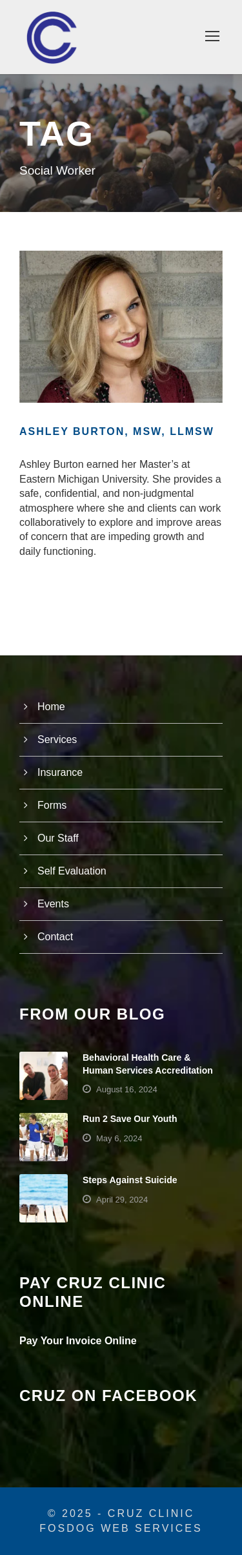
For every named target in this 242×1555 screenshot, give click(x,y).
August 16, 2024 (126, 1089)
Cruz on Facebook (108, 1395)
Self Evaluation (71, 870)
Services (57, 739)
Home (51, 706)
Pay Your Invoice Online (78, 1340)
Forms (51, 805)
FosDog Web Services (120, 1528)
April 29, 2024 (122, 1199)
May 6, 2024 (119, 1138)
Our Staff (58, 838)
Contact (55, 936)
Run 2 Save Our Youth (130, 1119)
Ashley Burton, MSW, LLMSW (116, 431)
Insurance (60, 772)
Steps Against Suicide (130, 1180)
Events (53, 903)
